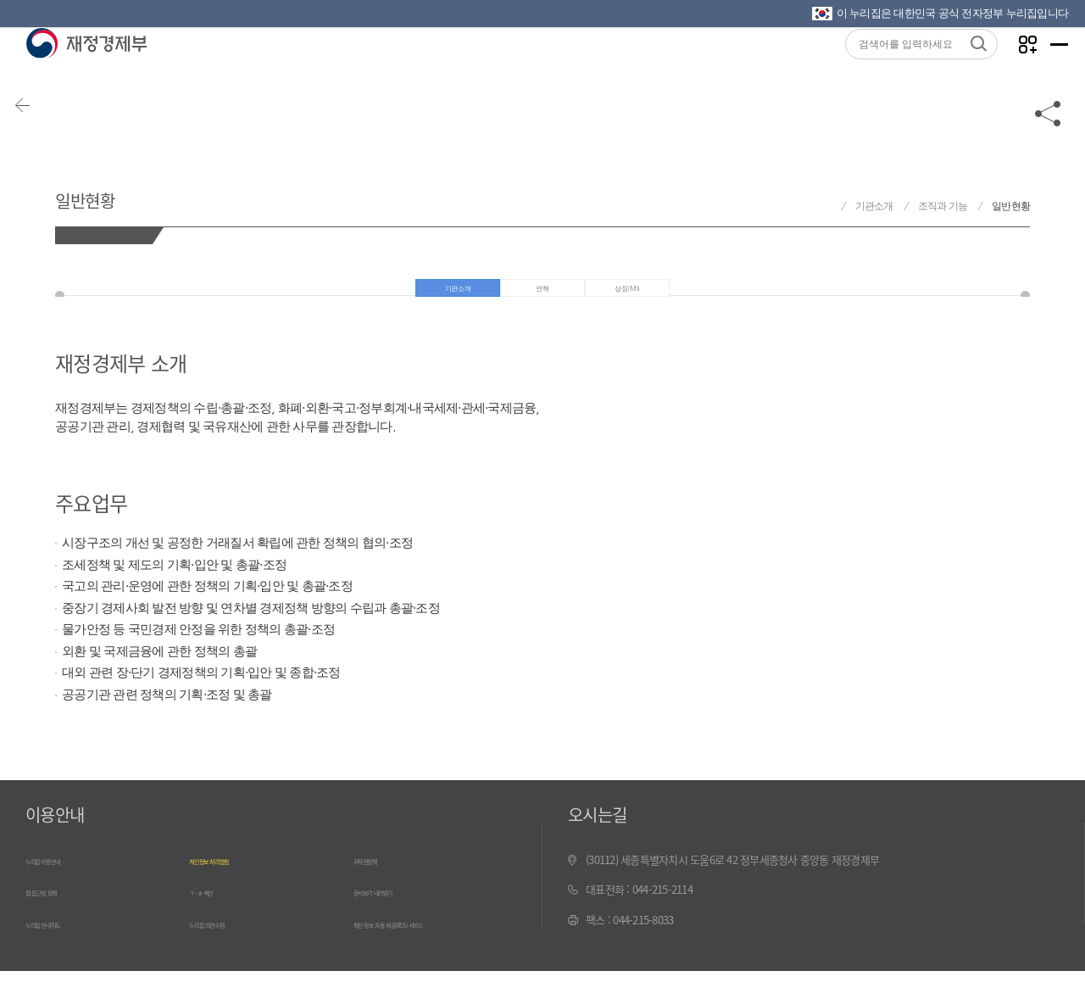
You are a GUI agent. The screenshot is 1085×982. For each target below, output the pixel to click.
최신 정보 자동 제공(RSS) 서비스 (423, 936)
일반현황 (109, 193)
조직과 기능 (943, 206)
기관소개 (874, 206)
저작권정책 (377, 876)
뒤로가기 (42, 137)
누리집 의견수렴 (224, 936)
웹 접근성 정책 (56, 905)
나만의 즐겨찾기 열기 (1008, 69)
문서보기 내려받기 (392, 905)
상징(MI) (635, 296)
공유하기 (1049, 137)
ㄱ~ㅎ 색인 (212, 905)
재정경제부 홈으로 (826, 206)
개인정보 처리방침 (228, 876)
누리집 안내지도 (60, 936)
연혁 (543, 296)
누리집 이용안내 (60, 876)
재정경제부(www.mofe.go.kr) (86, 69)
